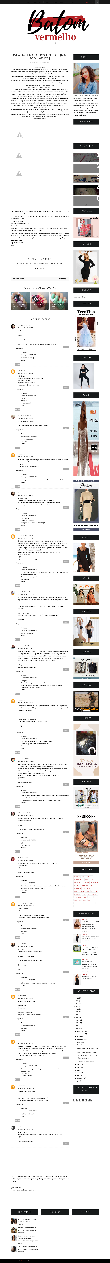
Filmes (84, 900)
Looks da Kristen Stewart (85, 1062)
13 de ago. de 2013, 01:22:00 (25, 815)
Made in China (84, 885)
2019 (77, 1012)
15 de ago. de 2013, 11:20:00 (25, 1129)
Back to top (95, 1261)
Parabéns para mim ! (84, 1045)
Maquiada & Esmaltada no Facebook (30, 1015)
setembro (80, 1039)
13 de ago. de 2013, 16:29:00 (25, 998)
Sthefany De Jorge (25, 325)
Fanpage (31, 385)
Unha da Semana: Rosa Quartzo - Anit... (18, 306)
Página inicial (15, 2)
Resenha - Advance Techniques (87, 1049)
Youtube (37, 385)
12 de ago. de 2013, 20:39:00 (29, 630)
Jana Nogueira (22, 385)
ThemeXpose (24, 1260)
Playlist (93, 885)
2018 (77, 1015)
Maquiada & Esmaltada (25, 1012)
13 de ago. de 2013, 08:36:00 (29, 883)
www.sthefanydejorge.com (27, 340)
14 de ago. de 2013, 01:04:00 (26, 1088)
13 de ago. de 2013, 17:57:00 (25, 1043)
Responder (66, 346)
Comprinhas (77, 888)
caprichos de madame (26, 535)
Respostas (19, 348)
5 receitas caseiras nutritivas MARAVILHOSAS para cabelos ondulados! (28, 1249)
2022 (77, 1004)
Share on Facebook (25, 264)
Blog (83, 894)
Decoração (77, 894)
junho (79, 1067)
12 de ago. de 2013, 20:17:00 (29, 477)
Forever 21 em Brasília (84, 177)
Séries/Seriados (78, 903)
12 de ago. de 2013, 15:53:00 (25, 457)
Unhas (42, 269)
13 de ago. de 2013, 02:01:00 (25, 946)
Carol (20, 1126)
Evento (86, 903)
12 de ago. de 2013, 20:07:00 (29, 436)
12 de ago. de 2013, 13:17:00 (25, 373)
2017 (77, 1017)
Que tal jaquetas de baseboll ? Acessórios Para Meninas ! (86, 168)
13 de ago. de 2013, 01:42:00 (25, 860)
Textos (82, 891)
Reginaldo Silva (24, 592)
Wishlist (90, 897)
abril (78, 1073)
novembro (80, 1034)
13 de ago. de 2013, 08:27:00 (29, 738)
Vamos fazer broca (92, 894)
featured (76, 885)
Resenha (90, 876)
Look (61, 2)
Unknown (21, 370)
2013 (77, 1028)
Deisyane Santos (24, 415)
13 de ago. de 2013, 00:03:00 (26, 761)
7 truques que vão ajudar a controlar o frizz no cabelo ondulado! (27, 1230)
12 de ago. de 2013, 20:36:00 (29, 569)
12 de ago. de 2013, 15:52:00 (25, 418)
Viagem (90, 906)
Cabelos (54, 2)
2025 (77, 998)
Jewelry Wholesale (79, 297)
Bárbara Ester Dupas (26, 903)
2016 (77, 1020)
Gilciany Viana (23, 758)
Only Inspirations (25, 813)
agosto (79, 1042)
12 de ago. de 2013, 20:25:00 (26, 594)
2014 (77, 1026)
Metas (89, 900)
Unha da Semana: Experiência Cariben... (57, 306)
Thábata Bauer (24, 646)
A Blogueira (27, 2)
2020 (77, 1009)
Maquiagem (86, 882)
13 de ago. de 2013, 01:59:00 (26, 906)
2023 (77, 1001)
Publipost (77, 876)
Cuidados (83, 906)
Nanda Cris (22, 995)
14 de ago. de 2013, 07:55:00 (29, 1025)
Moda (47, 2)
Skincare (76, 906)
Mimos (87, 891)
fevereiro (80, 1078)
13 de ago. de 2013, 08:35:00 (29, 840)
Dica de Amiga (94, 882)
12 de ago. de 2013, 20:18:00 (29, 515)
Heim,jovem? (22, 943)
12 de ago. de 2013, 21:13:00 (25, 648)
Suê (19, 492)
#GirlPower (77, 900)
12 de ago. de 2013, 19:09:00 (26, 495)
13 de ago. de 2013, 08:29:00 (29, 792)
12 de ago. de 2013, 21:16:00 (25, 702)
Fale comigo (69, 2)
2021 (77, 1006)
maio (79, 1070)
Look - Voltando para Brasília (87, 1052)
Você (85, 897)
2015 (77, 1023)
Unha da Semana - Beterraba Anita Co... (38, 306)
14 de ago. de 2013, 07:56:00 (29, 1066)
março (79, 1076)
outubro (80, 1037)
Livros (76, 891)
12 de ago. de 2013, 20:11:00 (25, 538)
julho (78, 1065)
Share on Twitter (42, 264)
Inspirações (77, 882)
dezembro (80, 1031)
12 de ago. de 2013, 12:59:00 (25, 328)
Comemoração (86, 888)
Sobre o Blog (38, 2)
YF (18, 1041)
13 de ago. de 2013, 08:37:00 (29, 928)
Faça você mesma (78, 879)
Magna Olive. (23, 858)
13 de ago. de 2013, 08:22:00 (29, 678)
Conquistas (94, 891)
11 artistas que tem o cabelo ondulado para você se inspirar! (27, 1221)
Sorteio (92, 903)
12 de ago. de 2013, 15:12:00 (28, 355)
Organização (77, 897)
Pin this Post (58, 264)
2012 (77, 1081)
